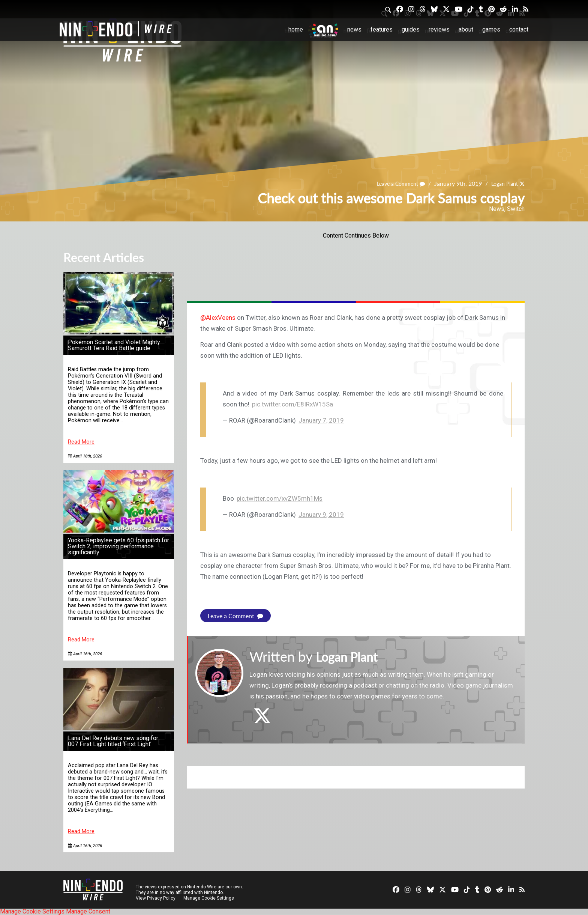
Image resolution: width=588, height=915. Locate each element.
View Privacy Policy (156, 898)
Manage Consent (88, 911)
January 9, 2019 (321, 514)
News (354, 29)
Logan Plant (501, 183)
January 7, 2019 (321, 420)
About (466, 29)
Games (491, 29)
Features (381, 29)
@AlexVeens (218, 317)
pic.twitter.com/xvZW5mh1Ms (279, 498)
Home (295, 29)
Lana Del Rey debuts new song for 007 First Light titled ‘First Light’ (113, 741)
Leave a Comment (393, 183)
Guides (411, 29)
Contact (518, 29)
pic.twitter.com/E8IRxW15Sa (292, 404)
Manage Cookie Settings (209, 898)
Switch (516, 208)
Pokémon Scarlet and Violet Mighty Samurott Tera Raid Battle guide (114, 345)
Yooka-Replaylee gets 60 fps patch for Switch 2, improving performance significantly (118, 546)
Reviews (439, 29)
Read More (81, 442)
